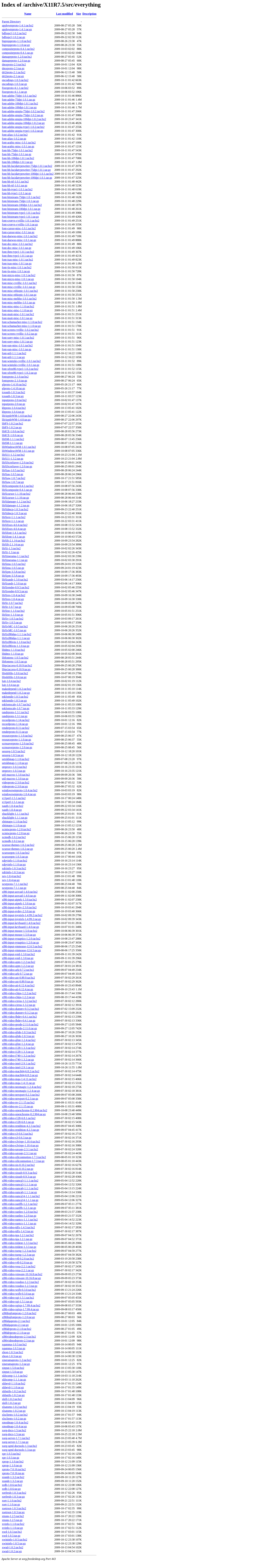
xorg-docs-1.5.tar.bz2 (14, 1430)
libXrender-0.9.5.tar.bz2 (15, 587)
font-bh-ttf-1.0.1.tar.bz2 (15, 181)
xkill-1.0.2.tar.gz (11, 1402)
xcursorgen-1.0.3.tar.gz (15, 856)
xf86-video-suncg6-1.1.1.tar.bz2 (20, 1188)
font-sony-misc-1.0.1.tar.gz (17, 341)
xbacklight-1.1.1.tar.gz (14, 817)
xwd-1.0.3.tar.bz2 (12, 1531)
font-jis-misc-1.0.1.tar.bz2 (16, 267)
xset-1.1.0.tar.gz (11, 1504)
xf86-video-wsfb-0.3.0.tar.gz (18, 1293)
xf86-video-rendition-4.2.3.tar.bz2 (21, 1125)
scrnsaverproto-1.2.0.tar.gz (17, 747)
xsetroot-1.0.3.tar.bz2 (14, 1508)
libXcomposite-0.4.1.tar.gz (17, 489)
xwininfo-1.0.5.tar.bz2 (14, 1539)
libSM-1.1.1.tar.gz (12, 443)
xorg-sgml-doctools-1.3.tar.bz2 (19, 1445)
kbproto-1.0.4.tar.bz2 (14, 407)
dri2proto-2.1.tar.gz (13, 76)
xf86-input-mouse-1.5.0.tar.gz (19, 934)
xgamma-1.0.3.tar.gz (13, 1348)
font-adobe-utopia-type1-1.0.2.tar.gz (22, 130)
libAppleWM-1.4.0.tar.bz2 (17, 415)
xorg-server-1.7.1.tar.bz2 (16, 1438)
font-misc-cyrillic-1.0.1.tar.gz (18, 286)
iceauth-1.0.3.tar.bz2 (13, 392)
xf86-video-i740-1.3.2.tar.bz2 (18, 1055)
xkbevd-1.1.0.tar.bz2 (13, 1383)
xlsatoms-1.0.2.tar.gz (14, 1410)
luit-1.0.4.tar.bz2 (11, 681)
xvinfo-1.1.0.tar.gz (12, 1527)
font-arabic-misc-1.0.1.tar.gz (18, 146)
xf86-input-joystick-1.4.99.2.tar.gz (21, 919)
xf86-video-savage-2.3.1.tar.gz (19, 1153)
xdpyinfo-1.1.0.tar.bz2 (14, 860)
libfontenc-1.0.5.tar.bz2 (15, 657)
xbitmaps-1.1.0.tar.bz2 (14, 821)
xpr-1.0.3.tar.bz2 (11, 1453)
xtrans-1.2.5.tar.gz (12, 1520)
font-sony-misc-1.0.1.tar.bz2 (18, 337)
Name (27, 13)
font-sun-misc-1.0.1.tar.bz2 (17, 345)
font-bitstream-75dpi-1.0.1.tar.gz (20, 201)
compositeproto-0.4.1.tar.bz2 (18, 48)
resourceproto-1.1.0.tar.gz (16, 739)
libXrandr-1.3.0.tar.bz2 (15, 579)
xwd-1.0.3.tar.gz (11, 1535)
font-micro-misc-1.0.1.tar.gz (18, 279)
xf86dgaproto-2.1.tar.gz (15, 1324)
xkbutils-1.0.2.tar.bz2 (14, 1391)
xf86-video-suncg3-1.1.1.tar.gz (19, 1184)
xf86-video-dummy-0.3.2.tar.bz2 (20, 1008)
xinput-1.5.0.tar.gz (12, 1371)
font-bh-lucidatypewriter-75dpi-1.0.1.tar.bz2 (27, 165)
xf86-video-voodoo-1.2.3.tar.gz (19, 1285)
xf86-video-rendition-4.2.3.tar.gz (20, 1129)
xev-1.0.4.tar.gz (11, 880)
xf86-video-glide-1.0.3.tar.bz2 (19, 1032)
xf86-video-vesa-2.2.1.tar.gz (18, 1270)
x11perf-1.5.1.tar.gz (13, 802)
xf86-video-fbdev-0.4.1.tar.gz (18, 1020)
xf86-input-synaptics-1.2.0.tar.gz (20, 942)
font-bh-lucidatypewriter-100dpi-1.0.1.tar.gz (27, 177)
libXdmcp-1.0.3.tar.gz (14, 513)
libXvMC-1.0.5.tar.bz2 (15, 626)
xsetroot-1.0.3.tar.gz (13, 1512)
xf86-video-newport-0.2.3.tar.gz (20, 1098)
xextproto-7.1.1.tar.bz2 (15, 883)
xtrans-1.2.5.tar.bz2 (13, 1516)
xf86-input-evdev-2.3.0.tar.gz (18, 911)
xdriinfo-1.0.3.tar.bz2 (14, 868)
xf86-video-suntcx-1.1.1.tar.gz (19, 1223)
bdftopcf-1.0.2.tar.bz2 (14, 33)
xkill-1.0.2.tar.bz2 (12, 1399)
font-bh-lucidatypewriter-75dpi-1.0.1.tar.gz (26, 169)
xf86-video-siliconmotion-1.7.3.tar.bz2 (24, 1157)
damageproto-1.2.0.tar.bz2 (17, 56)
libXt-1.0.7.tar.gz (11, 606)
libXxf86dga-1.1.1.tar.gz (16, 638)
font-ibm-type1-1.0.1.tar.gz (17, 255)
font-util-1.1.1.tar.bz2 (14, 353)
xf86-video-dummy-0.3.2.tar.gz (20, 1012)
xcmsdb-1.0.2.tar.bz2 (14, 837)
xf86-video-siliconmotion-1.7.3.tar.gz (23, 1161)
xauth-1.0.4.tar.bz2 (12, 805)
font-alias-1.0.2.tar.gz (14, 138)
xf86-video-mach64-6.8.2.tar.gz (20, 1075)
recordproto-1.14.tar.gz (15, 723)
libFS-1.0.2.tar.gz (12, 427)
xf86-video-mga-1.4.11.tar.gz (18, 1082)
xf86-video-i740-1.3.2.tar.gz (18, 1059)
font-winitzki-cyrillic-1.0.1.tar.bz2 (21, 361)
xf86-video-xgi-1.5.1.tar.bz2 (18, 1297)
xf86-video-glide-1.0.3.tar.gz (18, 1036)
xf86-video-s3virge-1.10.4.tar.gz (20, 1145)
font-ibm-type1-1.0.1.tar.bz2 (18, 251)
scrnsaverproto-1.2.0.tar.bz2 (18, 743)
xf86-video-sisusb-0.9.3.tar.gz (19, 1176)
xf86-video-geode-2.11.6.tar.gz (19, 1028)
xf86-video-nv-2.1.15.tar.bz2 (18, 1102)
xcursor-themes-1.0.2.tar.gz (17, 848)
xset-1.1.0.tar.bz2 (11, 1500)
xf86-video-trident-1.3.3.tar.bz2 (20, 1242)
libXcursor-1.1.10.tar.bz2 (16, 493)
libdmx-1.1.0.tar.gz (13, 653)
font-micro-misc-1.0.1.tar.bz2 (18, 275)
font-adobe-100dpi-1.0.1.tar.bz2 (20, 103)
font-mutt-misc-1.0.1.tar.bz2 (18, 314)
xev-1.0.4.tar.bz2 (11, 876)
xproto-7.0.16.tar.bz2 (14, 1469)
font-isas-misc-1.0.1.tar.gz (17, 263)
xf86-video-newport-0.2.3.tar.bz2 (21, 1094)
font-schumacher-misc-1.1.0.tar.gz (21, 325)
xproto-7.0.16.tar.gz (13, 1473)
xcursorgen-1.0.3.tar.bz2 (15, 852)
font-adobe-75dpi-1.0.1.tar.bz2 (19, 95)
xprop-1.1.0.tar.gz (12, 1465)
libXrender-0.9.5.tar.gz (15, 591)
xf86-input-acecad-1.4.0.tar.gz (19, 895)
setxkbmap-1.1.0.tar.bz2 (15, 759)
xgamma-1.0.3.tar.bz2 (14, 1344)
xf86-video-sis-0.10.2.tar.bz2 (18, 1164)
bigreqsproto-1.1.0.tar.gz (16, 44)
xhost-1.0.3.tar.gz (12, 1356)
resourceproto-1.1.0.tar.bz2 (17, 735)
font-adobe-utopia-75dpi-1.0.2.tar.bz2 (23, 111)
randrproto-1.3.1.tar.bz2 (15, 712)
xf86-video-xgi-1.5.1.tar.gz (17, 1301)
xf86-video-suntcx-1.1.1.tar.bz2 (20, 1219)
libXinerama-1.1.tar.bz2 (15, 556)
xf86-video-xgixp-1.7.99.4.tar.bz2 (21, 1305)
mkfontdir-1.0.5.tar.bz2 (15, 696)
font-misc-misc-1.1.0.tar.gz (17, 310)
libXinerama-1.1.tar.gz (14, 560)
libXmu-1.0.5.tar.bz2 (14, 563)
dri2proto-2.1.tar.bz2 (13, 72)
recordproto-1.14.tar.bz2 (15, 720)
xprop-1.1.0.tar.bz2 (13, 1461)
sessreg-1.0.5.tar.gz (13, 755)
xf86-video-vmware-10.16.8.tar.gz (21, 1278)
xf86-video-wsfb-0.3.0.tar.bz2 (19, 1289)
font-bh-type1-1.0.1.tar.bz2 (17, 189)
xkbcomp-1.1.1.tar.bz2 (14, 1375)
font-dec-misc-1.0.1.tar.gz (16, 247)
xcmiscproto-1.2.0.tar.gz (16, 833)
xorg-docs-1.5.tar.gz (13, 1434)
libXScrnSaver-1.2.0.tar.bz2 (18, 462)
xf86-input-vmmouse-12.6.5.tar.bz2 (22, 946)
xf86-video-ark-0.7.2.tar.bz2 (18, 969)
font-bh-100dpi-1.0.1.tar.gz (17, 162)
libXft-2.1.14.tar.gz (13, 544)
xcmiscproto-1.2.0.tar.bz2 (16, 829)
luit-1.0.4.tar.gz (10, 684)
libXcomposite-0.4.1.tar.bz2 (18, 485)
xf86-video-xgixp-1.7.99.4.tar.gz (20, 1309)
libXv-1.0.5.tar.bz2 (12, 618)
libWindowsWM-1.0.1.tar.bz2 (19, 446)
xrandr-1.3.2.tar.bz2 (13, 1477)
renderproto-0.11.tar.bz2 (15, 727)
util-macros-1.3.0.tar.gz (15, 778)
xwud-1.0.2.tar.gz (12, 1551)
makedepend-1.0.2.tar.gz (16, 692)
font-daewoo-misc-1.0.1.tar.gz (19, 240)
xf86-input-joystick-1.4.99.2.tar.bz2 (22, 915)
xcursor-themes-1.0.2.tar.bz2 (18, 844)
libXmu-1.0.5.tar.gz (13, 567)
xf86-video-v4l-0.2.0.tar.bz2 (18, 1258)
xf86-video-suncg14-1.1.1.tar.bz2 (21, 1196)
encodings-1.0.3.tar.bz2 (15, 80)
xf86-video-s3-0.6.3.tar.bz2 (17, 1133)
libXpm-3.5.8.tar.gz (13, 575)
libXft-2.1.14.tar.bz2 (13, 540)
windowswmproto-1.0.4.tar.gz (19, 794)
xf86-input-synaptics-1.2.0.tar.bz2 (21, 938)
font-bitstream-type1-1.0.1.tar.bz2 (21, 212)
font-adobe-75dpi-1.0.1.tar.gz (18, 99)
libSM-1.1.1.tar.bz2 (13, 439)
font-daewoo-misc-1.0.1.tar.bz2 (20, 236)
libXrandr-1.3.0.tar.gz (14, 583)
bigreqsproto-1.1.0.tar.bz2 (16, 41)
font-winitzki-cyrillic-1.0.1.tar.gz (20, 364)
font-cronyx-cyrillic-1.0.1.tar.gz (20, 224)
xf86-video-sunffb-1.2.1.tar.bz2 (20, 1203)
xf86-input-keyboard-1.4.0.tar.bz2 (21, 922)
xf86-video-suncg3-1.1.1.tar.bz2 (20, 1180)
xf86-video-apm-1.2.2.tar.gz (18, 965)
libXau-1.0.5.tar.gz (12, 474)
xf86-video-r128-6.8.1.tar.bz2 (18, 1118)
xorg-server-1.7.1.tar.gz (15, 1442)
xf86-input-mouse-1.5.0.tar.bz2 (19, 930)
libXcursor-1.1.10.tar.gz (15, 497)
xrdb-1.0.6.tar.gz (11, 1488)
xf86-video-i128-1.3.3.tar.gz (18, 1051)
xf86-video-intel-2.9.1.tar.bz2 (18, 1063)
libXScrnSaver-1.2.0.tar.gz (17, 466)
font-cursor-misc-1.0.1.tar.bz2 (19, 228)
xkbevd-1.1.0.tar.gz (13, 1387)
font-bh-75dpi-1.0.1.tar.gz (16, 154)
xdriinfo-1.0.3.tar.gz (13, 872)
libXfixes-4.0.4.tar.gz (14, 528)
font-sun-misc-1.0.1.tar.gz (16, 349)
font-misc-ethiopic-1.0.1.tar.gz (19, 294)
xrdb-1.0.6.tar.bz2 (12, 1484)
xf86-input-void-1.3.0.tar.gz (18, 958)
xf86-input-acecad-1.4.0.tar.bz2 (20, 891)
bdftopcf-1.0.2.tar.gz (13, 37)
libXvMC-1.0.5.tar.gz (14, 630)
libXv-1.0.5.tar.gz (12, 622)
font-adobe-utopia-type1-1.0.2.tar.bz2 (23, 126)
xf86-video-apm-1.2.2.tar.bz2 (18, 962)
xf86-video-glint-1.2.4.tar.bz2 (18, 1040)
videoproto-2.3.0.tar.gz (15, 786)
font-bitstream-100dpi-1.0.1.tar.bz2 (22, 204)
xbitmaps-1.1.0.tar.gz (14, 825)
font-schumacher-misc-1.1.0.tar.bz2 (22, 322)
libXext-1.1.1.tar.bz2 (13, 517)
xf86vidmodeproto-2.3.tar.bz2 (19, 1336)
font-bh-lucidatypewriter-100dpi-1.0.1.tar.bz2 (28, 173)
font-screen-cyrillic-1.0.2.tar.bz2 (20, 329)
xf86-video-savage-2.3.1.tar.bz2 (20, 1149)
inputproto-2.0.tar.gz (13, 403)
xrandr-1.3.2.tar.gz (12, 1481)
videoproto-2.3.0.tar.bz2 (15, 782)
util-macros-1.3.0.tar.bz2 (16, 774)
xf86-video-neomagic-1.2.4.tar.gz (21, 1090)
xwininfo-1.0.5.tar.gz (14, 1543)
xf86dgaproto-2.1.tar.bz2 (16, 1321)
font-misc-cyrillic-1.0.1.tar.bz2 (19, 283)
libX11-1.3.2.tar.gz (12, 458)
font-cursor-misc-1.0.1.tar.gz (18, 232)
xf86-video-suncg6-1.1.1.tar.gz (19, 1192)
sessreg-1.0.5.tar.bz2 (13, 751)
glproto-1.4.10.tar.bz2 (14, 384)
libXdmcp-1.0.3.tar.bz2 (15, 509)
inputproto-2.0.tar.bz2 (14, 400)
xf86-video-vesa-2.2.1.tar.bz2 (18, 1266)
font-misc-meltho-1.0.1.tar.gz (18, 302)
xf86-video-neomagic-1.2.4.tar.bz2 (21, 1086)
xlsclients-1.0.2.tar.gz (14, 1418)
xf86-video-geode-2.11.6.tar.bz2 (20, 1024)
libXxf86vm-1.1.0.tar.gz (15, 645)
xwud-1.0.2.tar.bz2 (12, 1547)
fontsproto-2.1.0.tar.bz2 (15, 376)
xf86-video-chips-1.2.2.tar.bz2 (19, 993)
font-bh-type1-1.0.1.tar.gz (16, 193)
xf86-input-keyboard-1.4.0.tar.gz (20, 926)
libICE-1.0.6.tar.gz (12, 435)
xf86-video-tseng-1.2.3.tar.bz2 (19, 1250)
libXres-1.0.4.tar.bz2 (13, 595)
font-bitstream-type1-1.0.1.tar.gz (20, 216)
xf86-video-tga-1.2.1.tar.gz (17, 1239)
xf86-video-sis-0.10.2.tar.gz (17, 1168)
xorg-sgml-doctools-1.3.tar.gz (18, 1449)
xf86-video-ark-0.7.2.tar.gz (17, 973)
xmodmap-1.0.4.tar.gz (14, 1426)
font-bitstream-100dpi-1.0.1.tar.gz (21, 208)
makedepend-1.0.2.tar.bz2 (16, 688)
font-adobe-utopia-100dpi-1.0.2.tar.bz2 (24, 119)
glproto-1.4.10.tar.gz (13, 388)
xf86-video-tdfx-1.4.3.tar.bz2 (18, 1227)
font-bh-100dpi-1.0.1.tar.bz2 (18, 158)
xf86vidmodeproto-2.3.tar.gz (18, 1340)
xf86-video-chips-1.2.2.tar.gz (18, 997)
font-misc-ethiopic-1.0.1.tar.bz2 (20, 290)
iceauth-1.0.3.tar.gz (13, 396)
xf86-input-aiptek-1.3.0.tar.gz (18, 903)
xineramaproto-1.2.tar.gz (16, 1363)
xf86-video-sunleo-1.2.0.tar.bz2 (20, 1211)
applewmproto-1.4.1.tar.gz (17, 29)
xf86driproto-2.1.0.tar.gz (16, 1332)
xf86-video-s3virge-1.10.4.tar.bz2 (21, 1141)
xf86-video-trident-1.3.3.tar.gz (19, 1246)
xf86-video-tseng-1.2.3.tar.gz (18, 1254)
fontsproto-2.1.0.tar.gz (14, 380)
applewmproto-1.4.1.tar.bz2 (17, 25)
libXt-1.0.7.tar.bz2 (12, 603)
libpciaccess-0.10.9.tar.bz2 (17, 665)
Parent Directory (11, 21)
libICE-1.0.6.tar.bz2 (13, 431)
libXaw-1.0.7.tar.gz (13, 482)
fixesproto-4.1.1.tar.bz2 (15, 87)
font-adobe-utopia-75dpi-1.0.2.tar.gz (22, 115)
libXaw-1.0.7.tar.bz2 (13, 478)
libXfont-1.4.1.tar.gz (13, 536)
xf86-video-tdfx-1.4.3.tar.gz (18, 1231)
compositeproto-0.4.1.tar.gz (17, 52)
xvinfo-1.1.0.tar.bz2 (13, 1523)
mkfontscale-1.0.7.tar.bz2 (16, 704)
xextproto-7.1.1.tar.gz (14, 887)
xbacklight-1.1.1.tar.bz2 (15, 813)
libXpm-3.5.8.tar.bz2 (14, 571)
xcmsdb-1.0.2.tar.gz (13, 841)
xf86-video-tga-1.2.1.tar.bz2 (18, 1235)
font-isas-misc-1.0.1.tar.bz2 (17, 259)
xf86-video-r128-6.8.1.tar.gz (18, 1122)
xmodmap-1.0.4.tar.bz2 (15, 1422)
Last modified (64, 13)
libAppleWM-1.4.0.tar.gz (16, 419)
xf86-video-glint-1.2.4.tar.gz (18, 1043)
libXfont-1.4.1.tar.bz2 (14, 532)
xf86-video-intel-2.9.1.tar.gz (18, 1067)
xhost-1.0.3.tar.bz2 (12, 1352)
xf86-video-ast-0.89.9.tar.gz (18, 981)
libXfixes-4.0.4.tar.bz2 (14, 524)
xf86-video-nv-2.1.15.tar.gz (17, 1106)
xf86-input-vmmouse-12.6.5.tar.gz (21, 950)
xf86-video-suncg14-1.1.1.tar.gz (20, 1200)
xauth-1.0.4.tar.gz (12, 809)
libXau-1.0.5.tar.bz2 (13, 470)
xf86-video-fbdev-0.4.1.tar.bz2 (19, 1016)
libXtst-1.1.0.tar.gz (12, 614)
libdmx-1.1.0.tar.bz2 (13, 649)
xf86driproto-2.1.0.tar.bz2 (16, 1328)
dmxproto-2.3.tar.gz (13, 68)
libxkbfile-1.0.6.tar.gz (14, 677)
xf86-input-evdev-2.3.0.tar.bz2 (19, 907)
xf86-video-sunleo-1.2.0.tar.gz (19, 1215)
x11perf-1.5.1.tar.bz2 (14, 798)
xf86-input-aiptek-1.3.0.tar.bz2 (19, 899)
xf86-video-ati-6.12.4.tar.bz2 (18, 985)
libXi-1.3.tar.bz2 (11, 548)
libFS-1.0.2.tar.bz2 (12, 423)
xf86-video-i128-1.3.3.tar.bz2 (18, 1047)
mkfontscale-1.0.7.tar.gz (15, 708)
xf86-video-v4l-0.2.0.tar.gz (17, 1262)
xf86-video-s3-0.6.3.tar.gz (16, 1137)
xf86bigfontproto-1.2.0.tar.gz (18, 1317)
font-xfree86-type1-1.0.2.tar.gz (19, 372)
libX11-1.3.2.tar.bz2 (13, 454)
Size (78, 13)
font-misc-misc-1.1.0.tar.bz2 (18, 306)
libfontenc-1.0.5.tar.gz (14, 661)
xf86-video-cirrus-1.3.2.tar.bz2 (19, 1001)
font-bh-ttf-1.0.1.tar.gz (14, 185)
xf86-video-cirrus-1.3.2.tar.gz (18, 1004)
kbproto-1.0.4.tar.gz (13, 411)
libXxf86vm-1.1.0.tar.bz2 (16, 642)
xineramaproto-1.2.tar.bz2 (16, 1360)
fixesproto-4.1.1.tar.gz (14, 91)
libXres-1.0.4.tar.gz (13, 599)
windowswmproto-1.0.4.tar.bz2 (19, 790)
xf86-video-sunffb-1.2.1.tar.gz (19, 1207)
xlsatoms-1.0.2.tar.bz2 (14, 1406)
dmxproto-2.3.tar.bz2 (14, 64)
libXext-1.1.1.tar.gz (13, 521)
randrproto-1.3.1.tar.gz (14, 716)
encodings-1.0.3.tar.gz (14, 83)
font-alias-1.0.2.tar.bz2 (15, 134)
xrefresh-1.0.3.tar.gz (13, 1496)
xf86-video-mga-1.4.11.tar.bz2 (19, 1079)
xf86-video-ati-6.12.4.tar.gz (17, 989)
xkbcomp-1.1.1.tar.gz (14, 1379)
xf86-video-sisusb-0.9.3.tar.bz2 (19, 1172)
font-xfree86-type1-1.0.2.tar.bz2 (20, 368)
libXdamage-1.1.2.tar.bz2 (16, 501)
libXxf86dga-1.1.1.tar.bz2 (16, 634)
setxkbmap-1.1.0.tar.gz (15, 763)
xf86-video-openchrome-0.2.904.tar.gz (24, 1114)
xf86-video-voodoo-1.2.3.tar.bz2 (20, 1282)
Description (89, 13)
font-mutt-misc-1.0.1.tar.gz (17, 318)
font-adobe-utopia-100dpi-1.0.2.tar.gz (23, 123)
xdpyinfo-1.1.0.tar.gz (14, 864)
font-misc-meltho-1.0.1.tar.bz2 (19, 298)
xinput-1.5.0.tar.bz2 (13, 1367)
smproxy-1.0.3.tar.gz (13, 770)
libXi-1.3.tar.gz (10, 552)
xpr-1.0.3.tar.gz (10, 1457)
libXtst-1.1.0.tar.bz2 (13, 610)
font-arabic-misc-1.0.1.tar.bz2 (19, 142)
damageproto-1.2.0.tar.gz (16, 60)
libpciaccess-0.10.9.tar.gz (16, 669)
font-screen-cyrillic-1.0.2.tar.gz (19, 333)
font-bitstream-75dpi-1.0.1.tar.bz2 (21, 197)
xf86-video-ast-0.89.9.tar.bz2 (18, 977)
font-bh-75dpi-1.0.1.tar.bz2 (17, 150)
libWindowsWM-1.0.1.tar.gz (18, 450)
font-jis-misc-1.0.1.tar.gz (16, 271)
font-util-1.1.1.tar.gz (13, 357)
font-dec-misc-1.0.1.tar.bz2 (17, 243)
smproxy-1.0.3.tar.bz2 (14, 766)
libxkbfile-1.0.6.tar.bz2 (15, 673)
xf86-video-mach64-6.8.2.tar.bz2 (20, 1071)
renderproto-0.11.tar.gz (15, 731)
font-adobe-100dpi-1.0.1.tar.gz (19, 107)
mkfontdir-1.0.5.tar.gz (14, 700)
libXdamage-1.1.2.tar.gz (15, 505)
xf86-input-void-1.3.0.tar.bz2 (18, 954)
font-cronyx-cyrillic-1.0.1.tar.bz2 (20, 220)
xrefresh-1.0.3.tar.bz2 (14, 1492)
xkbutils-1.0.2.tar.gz (13, 1395)
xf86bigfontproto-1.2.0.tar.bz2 (19, 1313)
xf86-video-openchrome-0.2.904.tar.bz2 (24, 1110)
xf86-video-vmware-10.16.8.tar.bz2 (22, 1274)
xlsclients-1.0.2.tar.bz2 (15, 1414)
